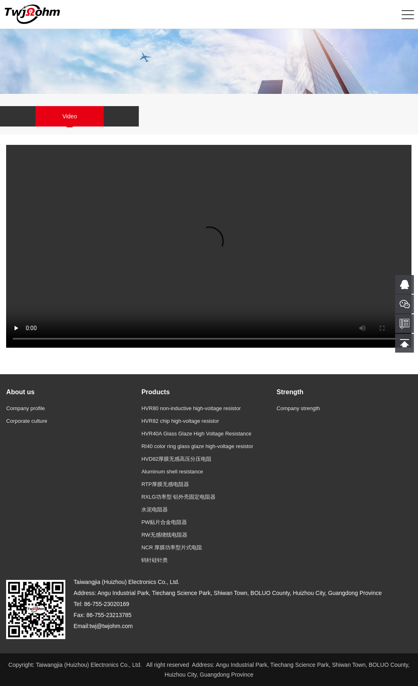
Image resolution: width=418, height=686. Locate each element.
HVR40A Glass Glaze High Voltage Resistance (196, 434)
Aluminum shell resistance (172, 471)
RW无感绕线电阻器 (164, 535)
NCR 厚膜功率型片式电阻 (171, 547)
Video (69, 116)
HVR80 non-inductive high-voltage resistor (191, 408)
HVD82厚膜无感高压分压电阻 (176, 459)
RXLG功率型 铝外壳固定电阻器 (178, 497)
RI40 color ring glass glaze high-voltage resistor (197, 446)
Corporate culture (26, 421)
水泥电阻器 (154, 509)
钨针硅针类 (154, 560)
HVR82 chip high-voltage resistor (180, 421)
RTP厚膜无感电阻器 (165, 484)
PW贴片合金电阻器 (164, 522)
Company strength (298, 408)
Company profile (25, 408)
